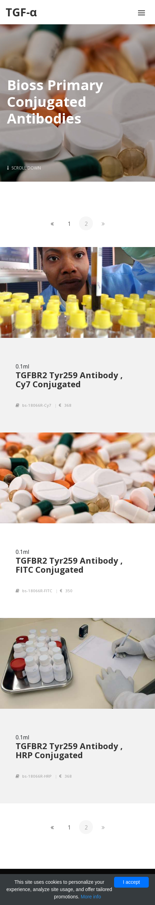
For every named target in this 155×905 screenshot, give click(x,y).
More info (91, 896)
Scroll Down (24, 168)
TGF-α (21, 12)
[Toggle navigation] (141, 13)
